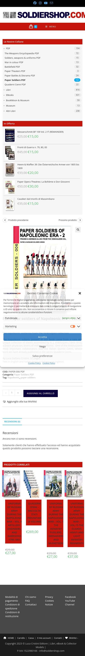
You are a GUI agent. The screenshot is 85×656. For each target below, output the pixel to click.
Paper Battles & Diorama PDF (20, 75)
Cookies (49, 592)
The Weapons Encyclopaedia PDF (22, 53)
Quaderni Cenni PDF (15, 84)
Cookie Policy (34, 363)
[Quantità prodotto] (12, 393)
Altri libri (10, 111)
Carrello (21, 630)
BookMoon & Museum (17, 100)
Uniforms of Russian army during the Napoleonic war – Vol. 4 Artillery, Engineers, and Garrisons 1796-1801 (14, 521)
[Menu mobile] (51, 26)
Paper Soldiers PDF (15, 80)
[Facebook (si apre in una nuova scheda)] (35, 3)
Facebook (70, 589)
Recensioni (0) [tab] (12, 421)
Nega (42, 346)
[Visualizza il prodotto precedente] (5, 220)
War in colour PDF (14, 62)
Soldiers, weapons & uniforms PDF (22, 57)
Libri (8, 89)
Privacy (49, 589)
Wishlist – (71, 630)
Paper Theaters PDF (15, 71)
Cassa (31, 630)
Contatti (58, 630)
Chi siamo (30, 589)
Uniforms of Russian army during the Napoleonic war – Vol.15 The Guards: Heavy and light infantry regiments (76, 523)
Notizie (49, 596)
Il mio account (44, 630)
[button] (80, 293)
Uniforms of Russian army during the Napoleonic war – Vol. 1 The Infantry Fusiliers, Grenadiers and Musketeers (56, 523)
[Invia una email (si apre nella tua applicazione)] (51, 3)
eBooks (10, 95)
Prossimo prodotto (68, 220)
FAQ (27, 592)
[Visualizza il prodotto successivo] (80, 220)
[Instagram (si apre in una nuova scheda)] (40, 3)
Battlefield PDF (12, 66)
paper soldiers (28, 377)
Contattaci (31, 596)
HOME (8, 630)
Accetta (42, 337)
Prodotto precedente (18, 220)
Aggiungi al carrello (40, 393)
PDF (8, 48)
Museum (10, 105)
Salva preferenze (42, 356)
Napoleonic (13, 377)
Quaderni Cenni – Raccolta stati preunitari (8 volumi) (34, 512)
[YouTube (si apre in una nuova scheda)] (46, 3)
